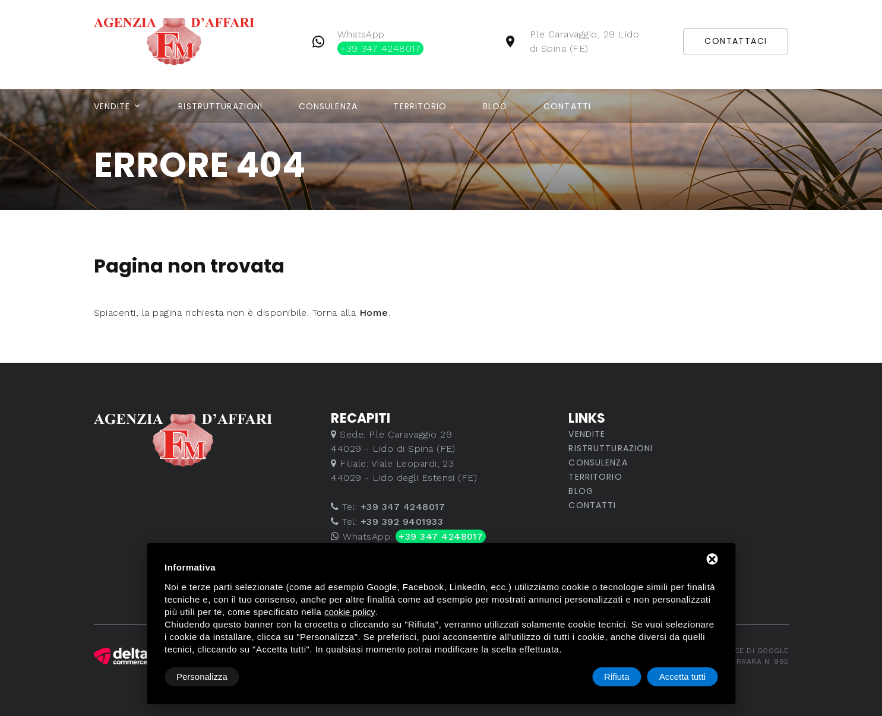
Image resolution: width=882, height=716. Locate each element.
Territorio (420, 106)
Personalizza (201, 676)
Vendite (112, 106)
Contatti (567, 106)
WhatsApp (380, 41)
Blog (495, 106)
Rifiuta (617, 676)
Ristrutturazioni (220, 106)
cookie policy (349, 612)
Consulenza (328, 106)
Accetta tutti (682, 676)
